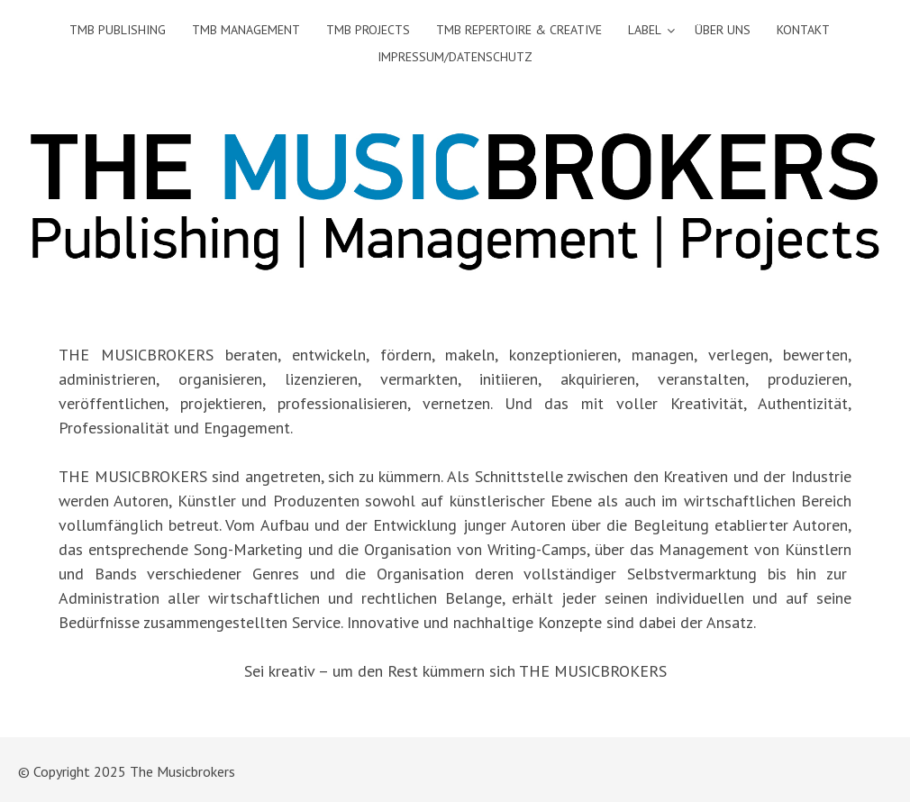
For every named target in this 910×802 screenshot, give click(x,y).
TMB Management (246, 30)
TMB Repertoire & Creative (519, 30)
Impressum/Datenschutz (455, 57)
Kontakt (803, 30)
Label (644, 30)
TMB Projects (368, 30)
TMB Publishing (117, 30)
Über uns (723, 30)
